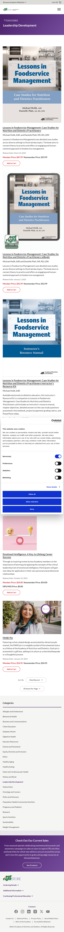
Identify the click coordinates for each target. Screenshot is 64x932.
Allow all (32, 494)
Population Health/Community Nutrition (19, 802)
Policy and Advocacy (11, 797)
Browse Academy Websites (13, 2)
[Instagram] (22, 911)
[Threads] (35, 911)
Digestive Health (9, 737)
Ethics (5, 757)
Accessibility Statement (42, 922)
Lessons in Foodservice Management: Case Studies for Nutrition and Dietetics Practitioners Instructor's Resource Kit (31, 383)
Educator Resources (10, 742)
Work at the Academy (23, 922)
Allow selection (32, 502)
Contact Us (10, 918)
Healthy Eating (8, 767)
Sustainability (8, 822)
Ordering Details (10, 885)
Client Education (9, 726)
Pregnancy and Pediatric (12, 807)
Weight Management (11, 827)
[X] (41, 911)
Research (6, 812)
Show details (52, 487)
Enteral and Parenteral (11, 747)
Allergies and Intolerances (13, 711)
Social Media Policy (51, 918)
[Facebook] (16, 911)
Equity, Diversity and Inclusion (14, 752)
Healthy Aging (8, 762)
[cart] (56, 2)
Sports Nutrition (9, 817)
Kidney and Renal (9, 777)
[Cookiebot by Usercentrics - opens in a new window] (51, 420)
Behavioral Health (10, 716)
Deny (32, 509)
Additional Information (12, 890)
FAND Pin (8, 637)
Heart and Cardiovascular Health (15, 772)
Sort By (21, 680)
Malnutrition (8, 787)
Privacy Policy (36, 918)
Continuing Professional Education (17, 896)
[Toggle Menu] (59, 9)
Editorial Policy (22, 918)
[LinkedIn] (29, 911)
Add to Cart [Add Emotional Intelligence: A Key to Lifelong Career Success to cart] (11, 592)
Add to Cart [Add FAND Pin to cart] (11, 669)
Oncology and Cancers (11, 792)
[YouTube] (48, 911)
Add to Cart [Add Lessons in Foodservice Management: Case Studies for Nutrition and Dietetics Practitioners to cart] (11, 163)
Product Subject (11, 20)
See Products (32, 865)
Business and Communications (15, 721)
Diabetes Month (9, 731)
